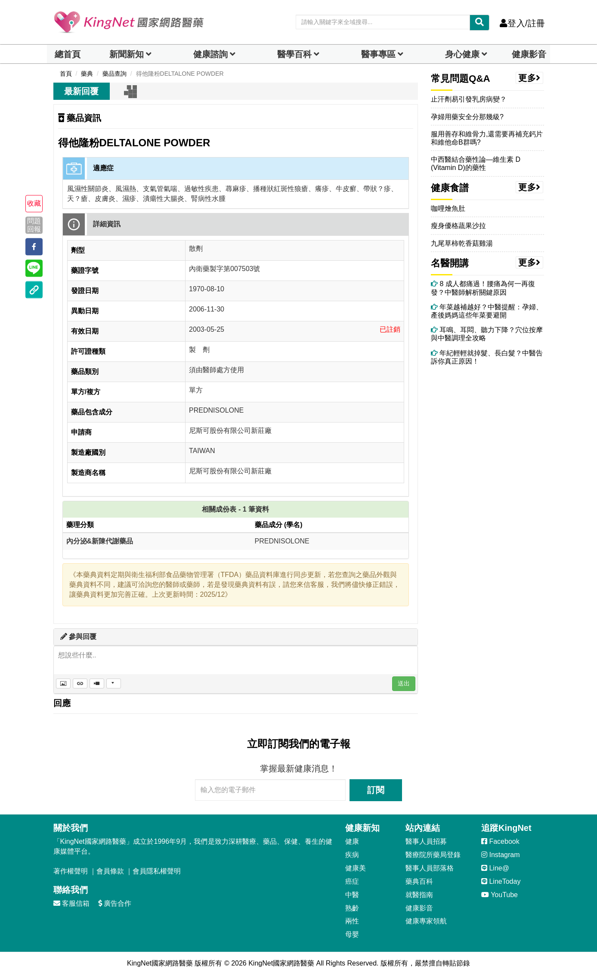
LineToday (500, 881)
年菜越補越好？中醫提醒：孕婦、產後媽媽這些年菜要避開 (487, 311)
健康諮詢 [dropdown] (210, 54)
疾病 (352, 854)
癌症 (352, 881)
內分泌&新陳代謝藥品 (99, 541)
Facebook (500, 841)
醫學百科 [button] (294, 54)
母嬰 (352, 934)
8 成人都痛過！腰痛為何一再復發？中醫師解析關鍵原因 (483, 288)
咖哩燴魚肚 (448, 208)
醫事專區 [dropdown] (378, 54)
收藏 (34, 203)
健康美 (355, 868)
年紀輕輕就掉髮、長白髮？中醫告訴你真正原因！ (487, 357)
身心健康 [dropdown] (462, 54)
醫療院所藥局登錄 (433, 854)
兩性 (352, 921)
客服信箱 (71, 903)
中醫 (352, 894)
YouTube (499, 894)
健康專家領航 (426, 921)
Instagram (500, 854)
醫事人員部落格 (429, 868)
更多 (529, 78)
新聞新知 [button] (126, 54)
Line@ (495, 868)
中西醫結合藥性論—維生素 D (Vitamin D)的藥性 (475, 163)
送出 (404, 683)
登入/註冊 (522, 23)
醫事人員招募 (426, 841)
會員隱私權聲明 (157, 871)
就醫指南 (419, 894)
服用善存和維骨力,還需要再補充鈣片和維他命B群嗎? (487, 138)
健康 (352, 841)
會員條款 (110, 871)
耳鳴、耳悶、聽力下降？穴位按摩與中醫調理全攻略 (487, 334)
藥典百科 (419, 881)
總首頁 (67, 54)
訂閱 (375, 790)
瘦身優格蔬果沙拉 (458, 225)
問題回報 (34, 225)
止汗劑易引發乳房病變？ (469, 99)
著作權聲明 (70, 871)
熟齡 (352, 908)
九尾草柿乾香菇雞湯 (462, 243)
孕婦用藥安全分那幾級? (467, 116)
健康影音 (529, 54)
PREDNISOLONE (282, 541)
